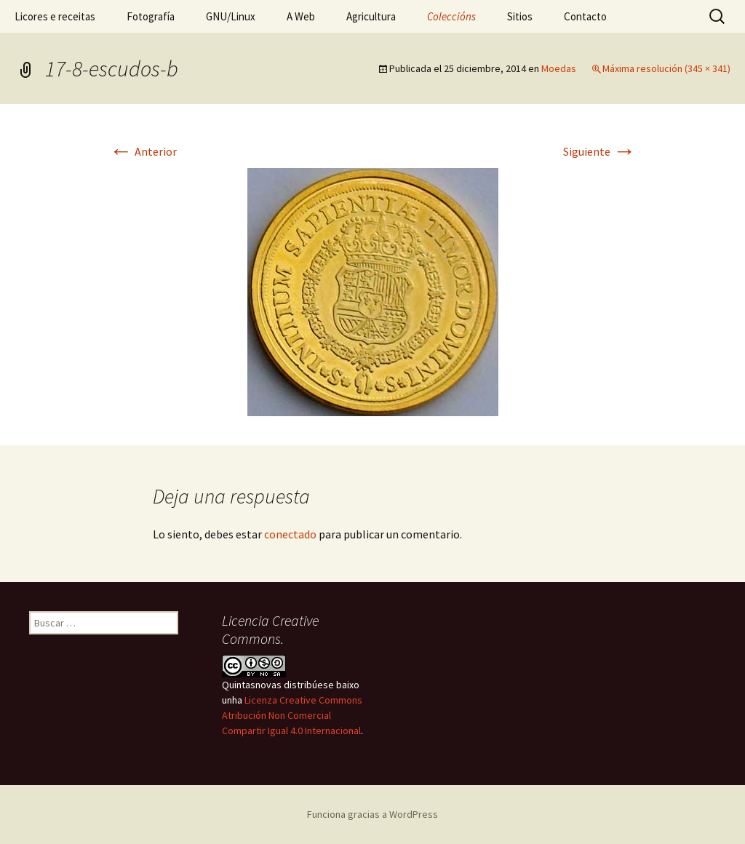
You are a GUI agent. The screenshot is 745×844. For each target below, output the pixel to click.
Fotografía (151, 16)
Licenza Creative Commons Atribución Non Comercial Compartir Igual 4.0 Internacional (292, 715)
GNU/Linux (230, 16)
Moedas (558, 68)
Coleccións (451, 16)
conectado (290, 534)
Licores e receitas (55, 16)
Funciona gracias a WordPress (372, 814)
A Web (301, 16)
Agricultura (371, 16)
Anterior (143, 151)
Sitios (520, 16)
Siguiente (599, 151)
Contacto (585, 16)
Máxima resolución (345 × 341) (666, 68)
